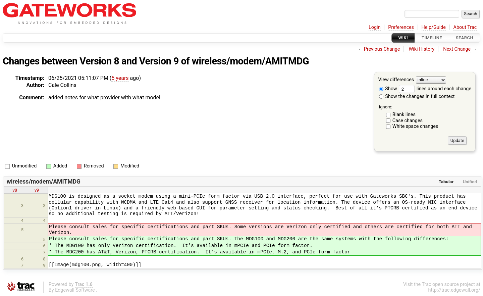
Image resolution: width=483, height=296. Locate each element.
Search (464, 37)
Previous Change (382, 49)
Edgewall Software (75, 290)
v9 (37, 190)
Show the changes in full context (417, 96)
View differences (396, 80)
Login (375, 27)
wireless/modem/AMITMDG (250, 61)
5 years (119, 78)
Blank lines (404, 114)
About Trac (465, 27)
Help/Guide (434, 27)
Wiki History (421, 49)
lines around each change (435, 89)
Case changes (407, 121)
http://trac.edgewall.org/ (454, 290)
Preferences (401, 27)
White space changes (415, 126)
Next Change (457, 49)
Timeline (432, 37)
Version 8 (99, 61)
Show (388, 89)
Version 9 (159, 61)
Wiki (403, 37)
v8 (14, 190)
